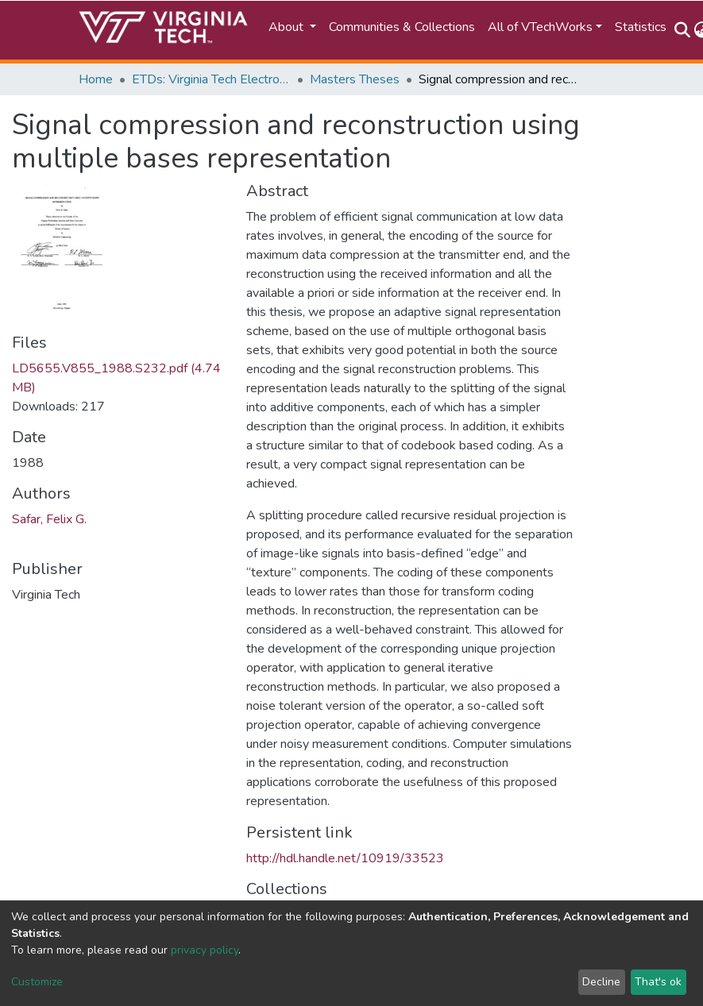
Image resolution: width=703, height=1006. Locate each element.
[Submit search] (683, 30)
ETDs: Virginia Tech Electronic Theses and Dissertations (211, 79)
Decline (601, 981)
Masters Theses (355, 79)
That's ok (658, 981)
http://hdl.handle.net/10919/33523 (345, 858)
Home (96, 79)
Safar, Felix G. (49, 519)
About (287, 27)
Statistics (640, 27)
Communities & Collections (402, 27)
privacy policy (204, 950)
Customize (37, 981)
